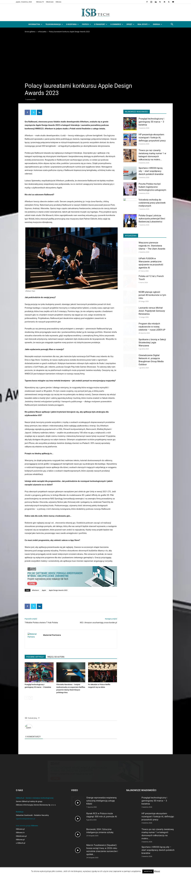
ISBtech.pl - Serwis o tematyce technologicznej (34, 798)
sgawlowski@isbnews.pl (25, 819)
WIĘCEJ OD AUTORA (55, 657)
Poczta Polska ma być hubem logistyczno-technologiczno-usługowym (152, 186)
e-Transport (100, 24)
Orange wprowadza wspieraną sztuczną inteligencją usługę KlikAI (101, 800)
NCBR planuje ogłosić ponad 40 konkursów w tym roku (152, 295)
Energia (157, 24)
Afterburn (35, 590)
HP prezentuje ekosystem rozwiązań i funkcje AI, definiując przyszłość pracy (152, 137)
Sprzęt (130, 24)
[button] (172, 24)
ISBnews (58, 2)
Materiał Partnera (52, 635)
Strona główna (30, 31)
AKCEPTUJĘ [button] (148, 871)
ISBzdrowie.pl (21, 836)
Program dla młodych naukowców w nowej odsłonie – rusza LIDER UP (152, 326)
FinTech (86, 24)
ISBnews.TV (40, 2)
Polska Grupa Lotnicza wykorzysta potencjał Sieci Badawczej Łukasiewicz (152, 218)
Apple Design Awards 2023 (58, 590)
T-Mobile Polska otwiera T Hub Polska (41, 622)
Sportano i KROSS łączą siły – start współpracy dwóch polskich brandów (151, 171)
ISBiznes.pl (20, 840)
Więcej (157, 871)
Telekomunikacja (54, 24)
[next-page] (30, 697)
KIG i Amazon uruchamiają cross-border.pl (98, 622)
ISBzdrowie (49, 2)
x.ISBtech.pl (20, 843)
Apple (44, 590)
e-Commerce (116, 24)
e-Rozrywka (72, 24)
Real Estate (144, 24)
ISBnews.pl (20, 829)
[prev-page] (26, 697)
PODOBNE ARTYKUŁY (35, 657)
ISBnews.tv (20, 833)
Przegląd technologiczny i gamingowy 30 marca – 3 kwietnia (151, 121)
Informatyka (35, 24)
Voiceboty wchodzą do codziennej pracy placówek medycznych (152, 202)
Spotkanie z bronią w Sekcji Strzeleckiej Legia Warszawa (152, 342)
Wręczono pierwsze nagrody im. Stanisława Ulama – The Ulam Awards (152, 245)
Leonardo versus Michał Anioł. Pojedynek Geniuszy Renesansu (152, 310)
